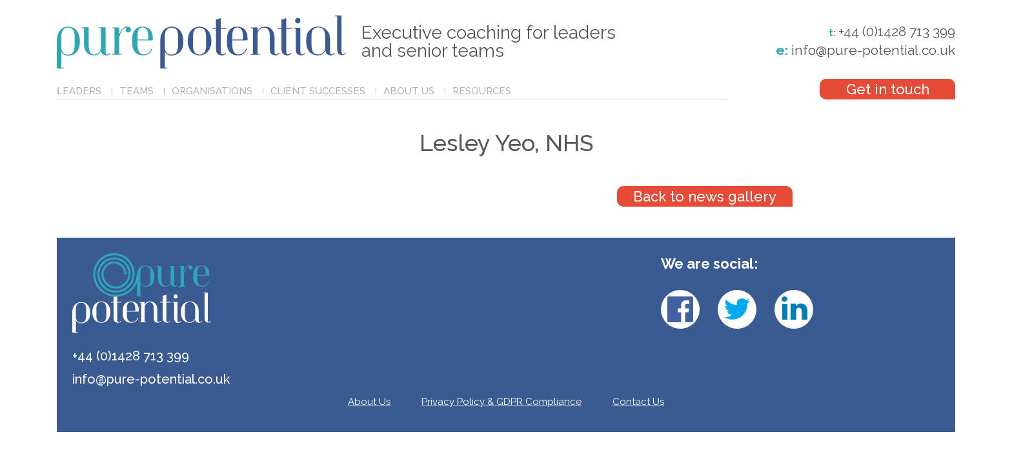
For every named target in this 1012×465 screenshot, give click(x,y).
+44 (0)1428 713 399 (896, 31)
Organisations (212, 91)
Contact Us (638, 402)
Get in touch (887, 89)
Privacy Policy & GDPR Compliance (501, 402)
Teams (136, 91)
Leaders (79, 91)
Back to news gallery (704, 196)
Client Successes (317, 91)
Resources (481, 91)
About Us (408, 91)
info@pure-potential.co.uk (865, 50)
